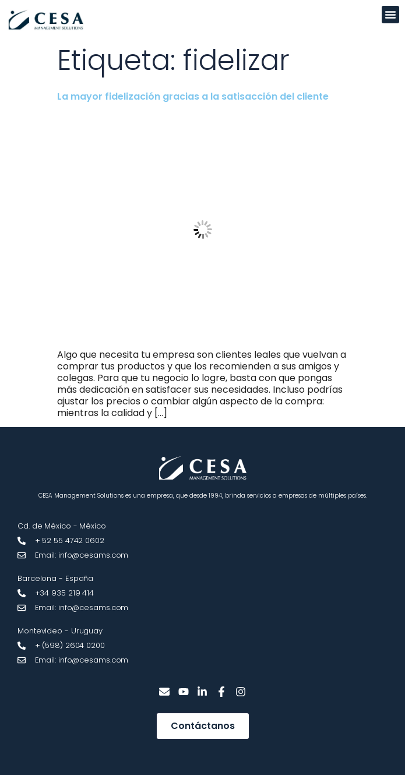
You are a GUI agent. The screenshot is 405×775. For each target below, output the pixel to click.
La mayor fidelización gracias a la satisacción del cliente (193, 96)
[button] (390, 14)
